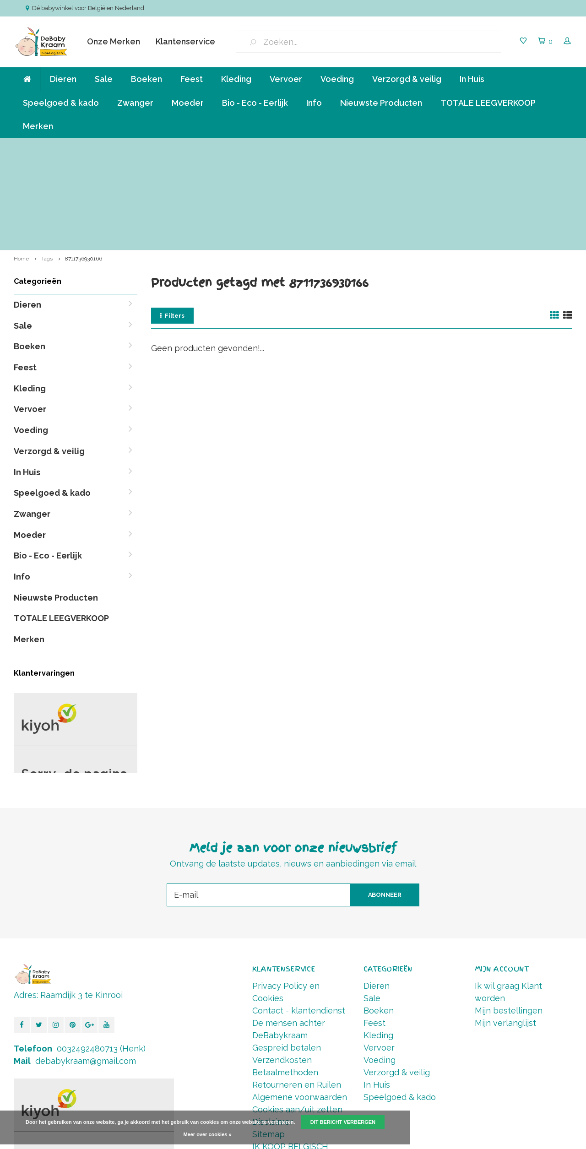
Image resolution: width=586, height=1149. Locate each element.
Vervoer (286, 79)
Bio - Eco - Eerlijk (255, 103)
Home (21, 165)
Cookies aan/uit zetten (297, 1016)
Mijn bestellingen (509, 917)
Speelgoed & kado (61, 103)
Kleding (236, 79)
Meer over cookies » (207, 1134)
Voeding (337, 79)
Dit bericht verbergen (342, 1122)
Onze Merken (113, 41)
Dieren (63, 79)
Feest (191, 79)
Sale (104, 79)
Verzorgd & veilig (406, 79)
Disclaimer (272, 1028)
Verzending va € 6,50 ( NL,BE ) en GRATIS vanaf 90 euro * (99, 147)
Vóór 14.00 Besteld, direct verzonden (509, 147)
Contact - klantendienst (298, 917)
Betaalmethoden (285, 979)
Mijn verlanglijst (505, 929)
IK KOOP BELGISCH (290, 1053)
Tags (47, 165)
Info (314, 103)
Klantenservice (185, 41)
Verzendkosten (282, 966)
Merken (38, 126)
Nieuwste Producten (381, 103)
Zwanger (135, 103)
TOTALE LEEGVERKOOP (488, 103)
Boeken (146, 79)
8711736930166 (83, 165)
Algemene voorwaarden (299, 1003)
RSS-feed (270, 1065)
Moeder (188, 103)
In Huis (472, 79)
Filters (172, 221)
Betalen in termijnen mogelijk (383, 147)
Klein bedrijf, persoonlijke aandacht (258, 147)
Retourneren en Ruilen (296, 991)
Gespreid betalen (286, 954)
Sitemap (268, 1041)
